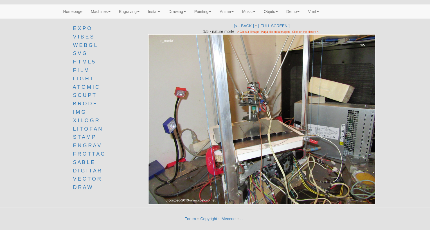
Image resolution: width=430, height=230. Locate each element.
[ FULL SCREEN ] (274, 26)
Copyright (208, 219)
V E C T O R (86, 179)
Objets (271, 11)
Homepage (73, 11)
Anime (227, 11)
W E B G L (85, 45)
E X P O (82, 28)
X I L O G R (86, 120)
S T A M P (84, 137)
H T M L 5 (83, 62)
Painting (202, 11)
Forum (190, 219)
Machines (101, 11)
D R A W (82, 187)
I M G (78, 112)
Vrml (313, 11)
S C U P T (84, 95)
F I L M (80, 70)
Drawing (177, 11)
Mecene (229, 219)
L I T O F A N (87, 129)
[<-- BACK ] (244, 26)
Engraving (129, 11)
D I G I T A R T (89, 171)
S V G (79, 53)
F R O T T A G (89, 154)
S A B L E (83, 162)
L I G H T (83, 78)
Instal (154, 11)
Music (248, 11)
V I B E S (83, 37)
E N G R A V (87, 145)
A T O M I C (86, 87)
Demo (293, 11)
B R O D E (85, 103)
